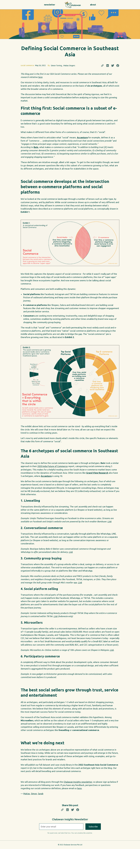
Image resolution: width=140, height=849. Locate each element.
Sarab (40, 793)
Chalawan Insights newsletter (78, 782)
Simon (34, 793)
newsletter (49, 4)
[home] (70, 4)
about (93, 4)
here (79, 788)
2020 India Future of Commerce (52, 466)
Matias (26, 793)
